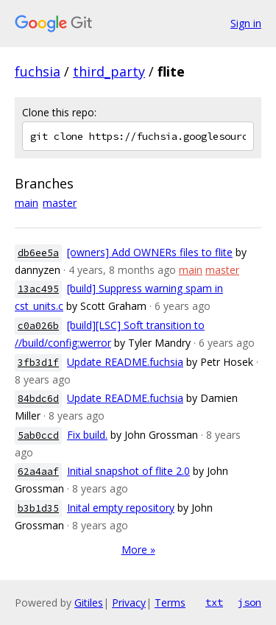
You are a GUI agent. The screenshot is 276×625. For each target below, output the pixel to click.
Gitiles (88, 603)
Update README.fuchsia (125, 362)
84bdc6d (38, 398)
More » (138, 550)
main (26, 203)
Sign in (245, 23)
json (249, 602)
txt (214, 602)
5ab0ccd (38, 435)
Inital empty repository (120, 508)
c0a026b (38, 325)
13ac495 (38, 289)
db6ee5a (38, 253)
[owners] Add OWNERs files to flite (150, 252)
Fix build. (87, 435)
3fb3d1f (38, 362)
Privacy (129, 603)
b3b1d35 (38, 508)
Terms (170, 603)
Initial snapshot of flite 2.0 (128, 471)
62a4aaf (38, 471)
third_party (109, 71)
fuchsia (37, 71)
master (60, 203)
